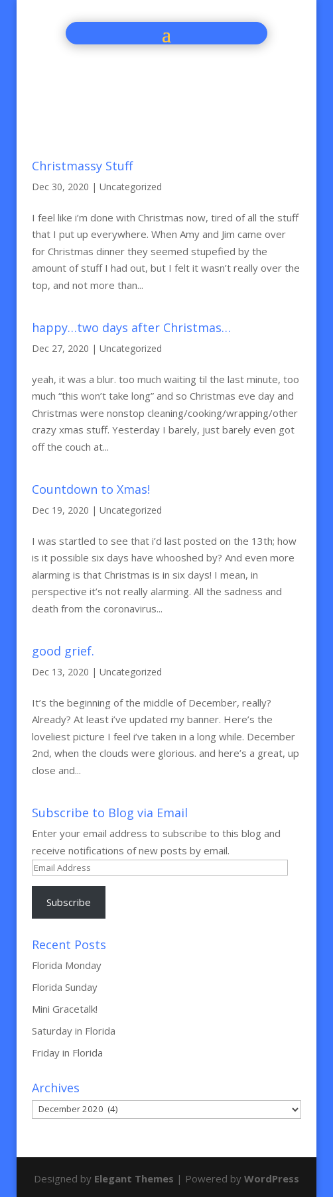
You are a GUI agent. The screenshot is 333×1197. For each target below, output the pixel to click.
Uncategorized (131, 186)
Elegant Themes (134, 1178)
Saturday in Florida (73, 1030)
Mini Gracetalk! (65, 1008)
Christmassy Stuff (82, 166)
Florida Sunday (65, 987)
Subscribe (68, 902)
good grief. (63, 651)
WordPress (271, 1178)
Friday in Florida (67, 1052)
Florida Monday (66, 965)
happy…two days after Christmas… (131, 327)
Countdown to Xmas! (91, 489)
